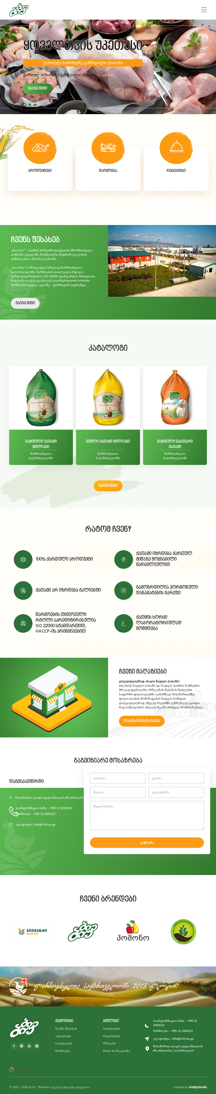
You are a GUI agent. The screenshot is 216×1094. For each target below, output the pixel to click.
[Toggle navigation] (204, 9)
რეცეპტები (111, 1036)
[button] (24, 104)
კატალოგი (63, 1036)
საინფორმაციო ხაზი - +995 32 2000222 (44, 808)
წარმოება (62, 1051)
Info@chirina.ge (44, 824)
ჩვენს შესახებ (66, 1028)
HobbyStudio (198, 1087)
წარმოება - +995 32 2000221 (35, 814)
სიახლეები (63, 1043)
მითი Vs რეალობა (116, 1051)
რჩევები (109, 1043)
